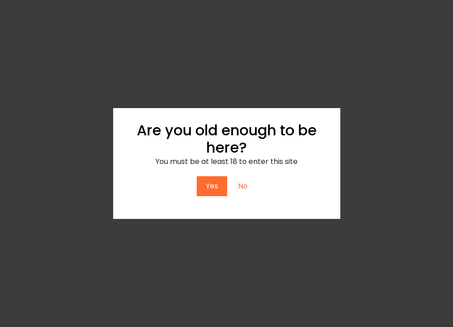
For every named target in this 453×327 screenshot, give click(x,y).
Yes (212, 186)
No (243, 186)
